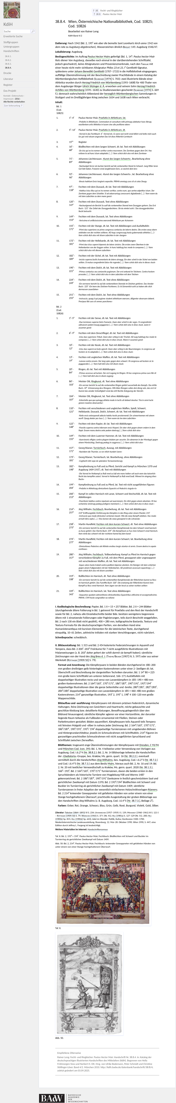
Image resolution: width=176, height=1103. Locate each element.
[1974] (103, 78)
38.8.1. (8, 56)
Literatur (8, 79)
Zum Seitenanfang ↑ (13, 105)
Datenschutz (17, 95)
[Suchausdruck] (17, 31)
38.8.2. (8, 60)
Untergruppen (11, 46)
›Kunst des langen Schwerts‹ (117, 158)
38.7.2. (153, 760)
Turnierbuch (99, 447)
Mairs (111, 763)
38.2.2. (133, 756)
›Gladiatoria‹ (69, 756)
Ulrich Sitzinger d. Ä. (93, 86)
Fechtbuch (98, 509)
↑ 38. (95, 10)
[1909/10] (78, 660)
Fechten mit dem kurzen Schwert (112, 524)
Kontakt (7, 95)
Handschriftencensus (98, 829)
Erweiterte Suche (13, 36)
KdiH (8, 24)
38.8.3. (8, 63)
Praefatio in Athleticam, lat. (112, 117)
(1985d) (77, 819)
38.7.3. (85, 763)
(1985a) (117, 815)
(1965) (89, 815)
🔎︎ (33, 31)
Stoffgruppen (11, 42)
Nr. (86, 752)
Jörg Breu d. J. (98, 656)
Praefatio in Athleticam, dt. (112, 129)
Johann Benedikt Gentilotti (89, 71)
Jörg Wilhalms (105, 760)
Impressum (8, 98)
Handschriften (11, 51)
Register (8, 84)
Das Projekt (10, 90)
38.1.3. (148, 767)
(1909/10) (66, 815)
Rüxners (152, 789)
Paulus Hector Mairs (99, 56)
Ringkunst (96, 381)
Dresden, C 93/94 (149, 745)
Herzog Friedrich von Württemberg (101, 82)
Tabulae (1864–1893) (75, 812)
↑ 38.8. (97, 14)
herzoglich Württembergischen (121, 93)
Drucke (7, 73)
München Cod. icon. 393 (76, 748)
